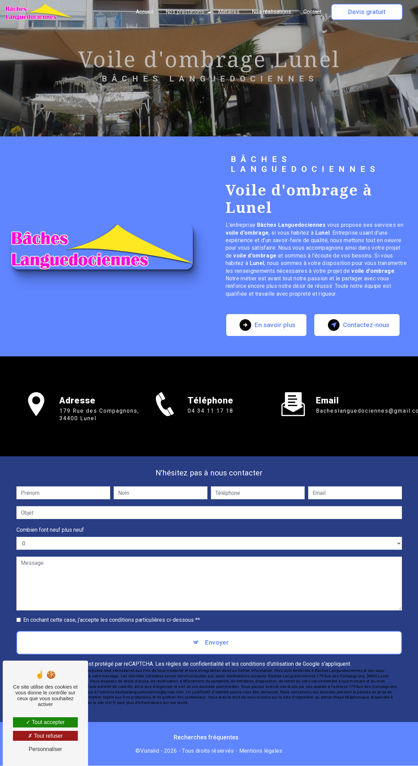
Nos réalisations (271, 12)
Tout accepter (45, 722)
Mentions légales (261, 751)
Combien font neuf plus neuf (50, 530)
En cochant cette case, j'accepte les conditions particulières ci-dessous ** (111, 620)
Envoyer (217, 642)
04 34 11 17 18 (210, 418)
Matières (229, 12)
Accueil (144, 12)
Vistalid (149, 751)
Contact (312, 12)
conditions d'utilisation (267, 664)
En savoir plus (268, 325)
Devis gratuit (367, 12)
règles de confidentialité (195, 664)
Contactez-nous (358, 325)
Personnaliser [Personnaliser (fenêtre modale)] (45, 749)
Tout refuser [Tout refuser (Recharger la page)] (45, 736)
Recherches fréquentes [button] (206, 737)
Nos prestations (184, 12)
